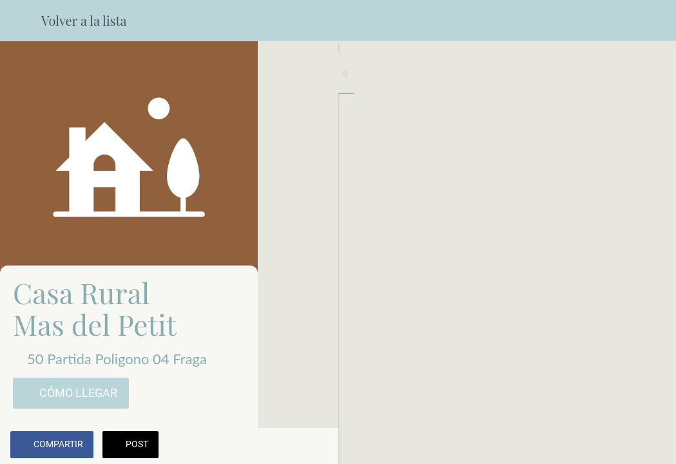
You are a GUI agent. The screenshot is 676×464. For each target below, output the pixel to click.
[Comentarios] (650, 445)
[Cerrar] (20, 20)
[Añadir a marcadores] (619, 445)
